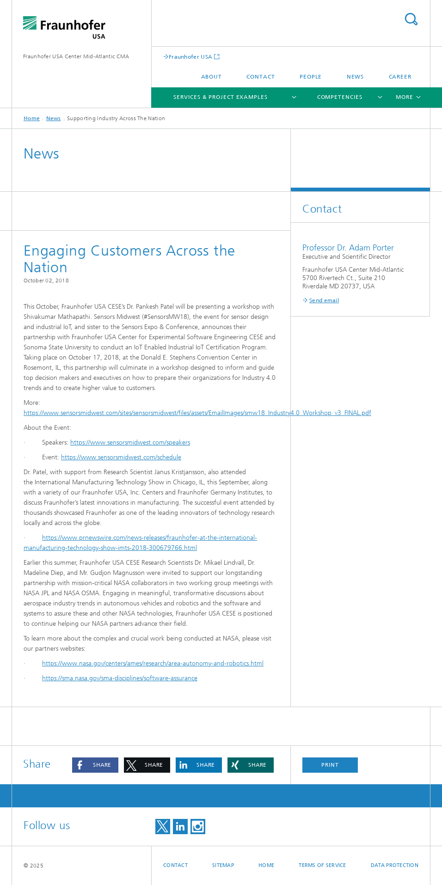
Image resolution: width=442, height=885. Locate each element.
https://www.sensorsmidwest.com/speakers (130, 442)
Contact (260, 76)
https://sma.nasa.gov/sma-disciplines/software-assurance (119, 678)
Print (330, 765)
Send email (324, 300)
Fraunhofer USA (190, 57)
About (211, 76)
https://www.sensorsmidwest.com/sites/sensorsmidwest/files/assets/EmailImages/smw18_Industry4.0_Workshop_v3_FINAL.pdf (197, 413)
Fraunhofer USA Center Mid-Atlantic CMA (76, 56)
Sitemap (223, 865)
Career (400, 76)
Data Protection (394, 865)
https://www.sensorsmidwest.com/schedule (121, 457)
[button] (95, 765)
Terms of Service (322, 865)
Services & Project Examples (220, 97)
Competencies (339, 97)
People (311, 76)
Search (411, 19)
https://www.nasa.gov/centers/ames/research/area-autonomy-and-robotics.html (153, 663)
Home (32, 118)
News (355, 76)
